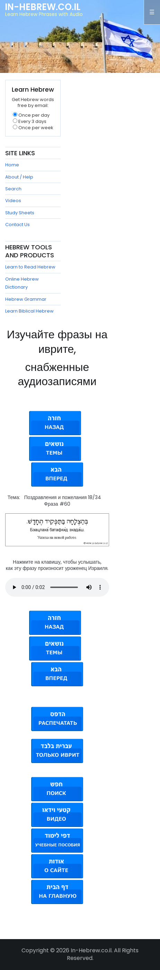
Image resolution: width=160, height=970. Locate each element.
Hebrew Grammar (25, 299)
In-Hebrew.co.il (42, 7)
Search (13, 188)
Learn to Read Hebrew (30, 267)
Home (12, 164)
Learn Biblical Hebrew (29, 311)
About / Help (19, 177)
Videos (13, 200)
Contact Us (17, 224)
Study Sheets (19, 212)
